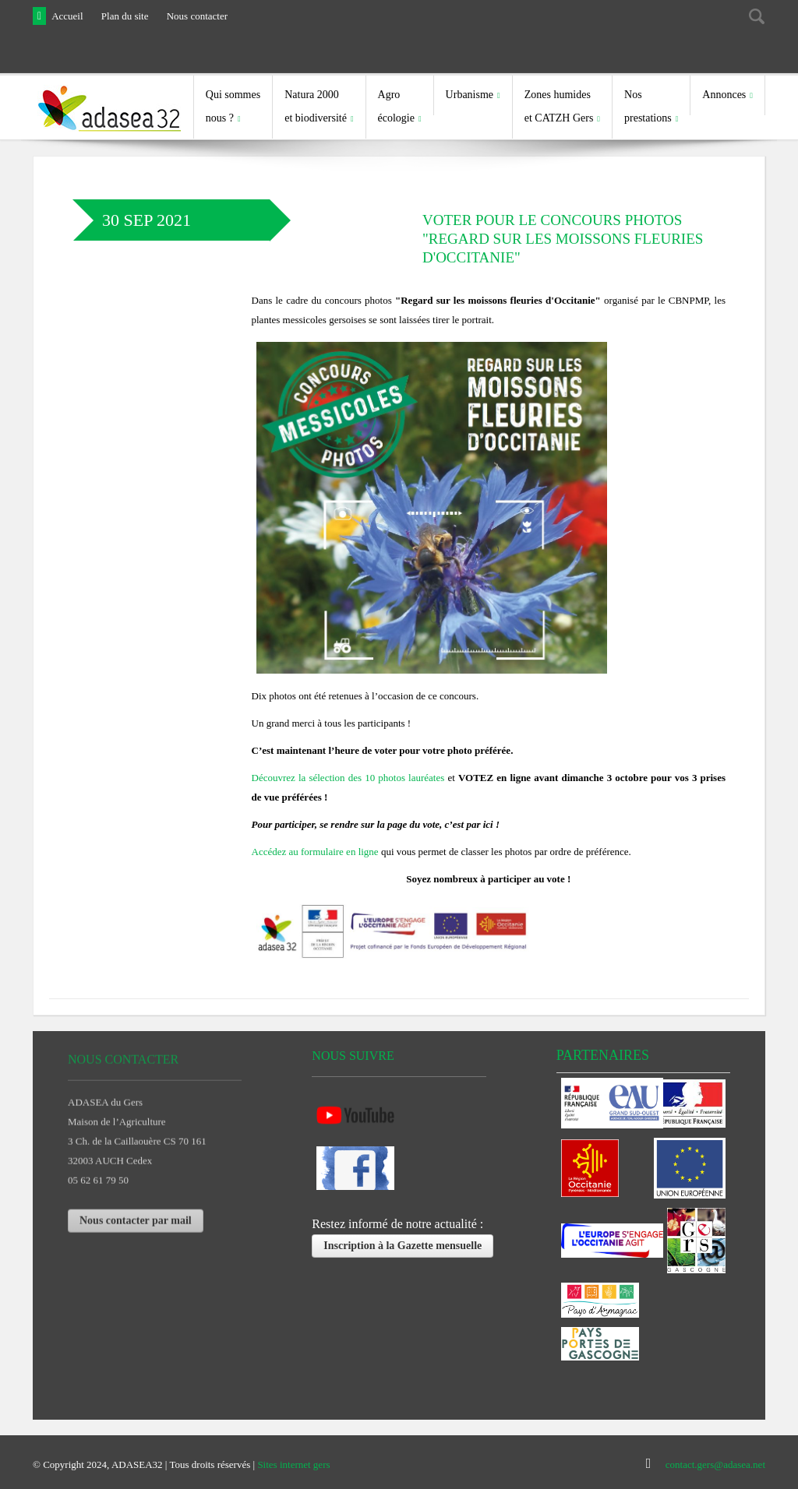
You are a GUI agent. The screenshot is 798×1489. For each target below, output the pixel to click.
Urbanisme (469, 94)
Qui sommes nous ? (233, 106)
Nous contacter (197, 16)
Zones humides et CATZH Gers (559, 106)
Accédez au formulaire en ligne (315, 851)
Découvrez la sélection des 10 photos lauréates (348, 777)
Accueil (67, 16)
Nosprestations (648, 106)
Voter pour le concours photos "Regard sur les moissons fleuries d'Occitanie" (562, 238)
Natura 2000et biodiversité (315, 106)
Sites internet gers (293, 1464)
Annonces (724, 94)
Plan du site (125, 16)
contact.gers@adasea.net (715, 1464)
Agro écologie (396, 106)
